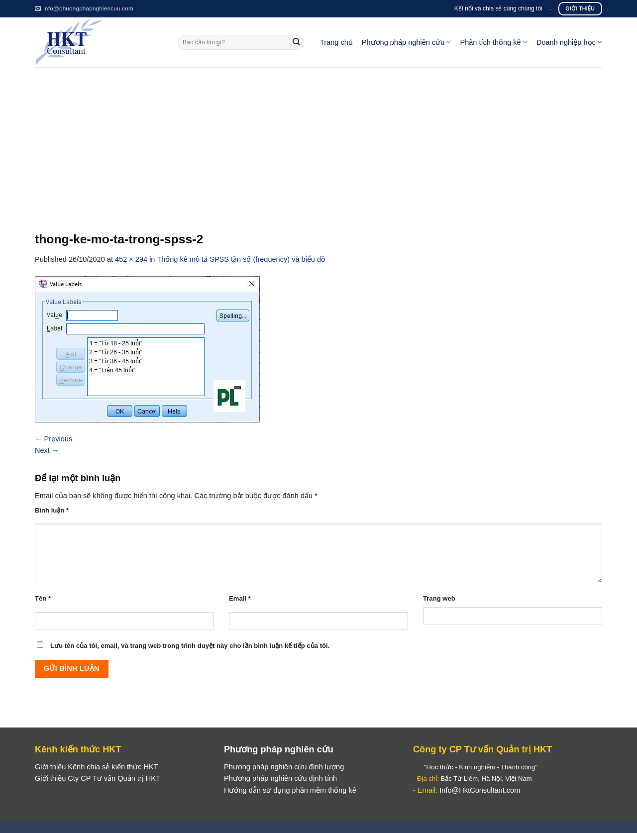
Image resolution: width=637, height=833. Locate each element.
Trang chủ (336, 42)
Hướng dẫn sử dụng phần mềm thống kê (290, 790)
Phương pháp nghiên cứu (406, 42)
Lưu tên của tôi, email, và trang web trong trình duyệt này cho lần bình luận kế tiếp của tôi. (189, 645)
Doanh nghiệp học (569, 42)
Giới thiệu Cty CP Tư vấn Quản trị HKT (97, 778)
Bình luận (52, 510)
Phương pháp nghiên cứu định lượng (284, 767)
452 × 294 (131, 259)
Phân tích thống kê (493, 42)
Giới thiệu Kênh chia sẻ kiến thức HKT (96, 767)
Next (47, 450)
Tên (43, 598)
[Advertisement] (318, 141)
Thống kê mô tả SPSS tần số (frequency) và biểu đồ (241, 259)
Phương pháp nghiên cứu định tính (280, 778)
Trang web (439, 598)
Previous (53, 439)
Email (240, 598)
